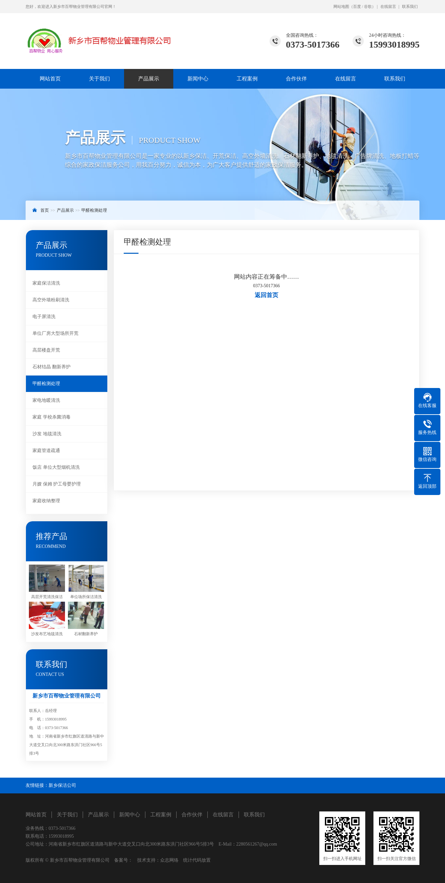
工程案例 (247, 78)
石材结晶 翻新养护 (51, 366)
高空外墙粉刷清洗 (50, 299)
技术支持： (146, 860)
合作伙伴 (296, 78)
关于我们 (99, 78)
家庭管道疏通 (46, 450)
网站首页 (50, 78)
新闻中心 (197, 78)
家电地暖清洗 (46, 400)
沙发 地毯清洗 (46, 433)
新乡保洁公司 (62, 785)
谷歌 (368, 6)
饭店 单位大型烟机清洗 (56, 467)
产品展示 (148, 78)
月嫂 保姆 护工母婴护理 (56, 484)
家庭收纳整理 (46, 500)
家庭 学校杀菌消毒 (51, 417)
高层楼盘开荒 (46, 350)
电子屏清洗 (43, 316)
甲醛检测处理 (94, 210)
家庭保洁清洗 (46, 283)
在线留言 (388, 6)
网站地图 (341, 6)
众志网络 (169, 860)
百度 (357, 6)
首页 (44, 210)
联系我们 (410, 6)
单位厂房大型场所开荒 (55, 333)
